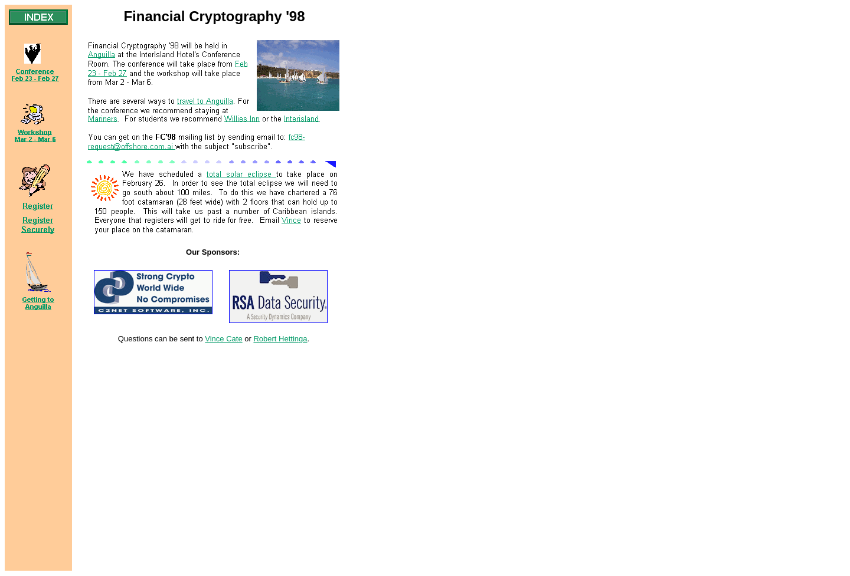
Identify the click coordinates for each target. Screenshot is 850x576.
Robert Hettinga (280, 338)
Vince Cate (223, 338)
